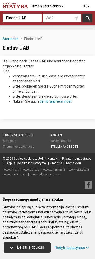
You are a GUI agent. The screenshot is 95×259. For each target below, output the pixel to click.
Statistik (56, 163)
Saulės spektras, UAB (29, 158)
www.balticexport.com (45, 174)
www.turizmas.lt (54, 169)
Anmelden (73, 163)
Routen (66, 141)
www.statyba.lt (79, 169)
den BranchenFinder (55, 101)
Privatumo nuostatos (76, 158)
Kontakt (53, 158)
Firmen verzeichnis (47, 6)
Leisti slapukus (27, 247)
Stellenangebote (64, 146)
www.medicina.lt (15, 174)
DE (86, 6)
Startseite (9, 141)
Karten (56, 135)
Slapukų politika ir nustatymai (26, 163)
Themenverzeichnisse (18, 146)
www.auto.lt (31, 169)
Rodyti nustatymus (72, 248)
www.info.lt (11, 169)
